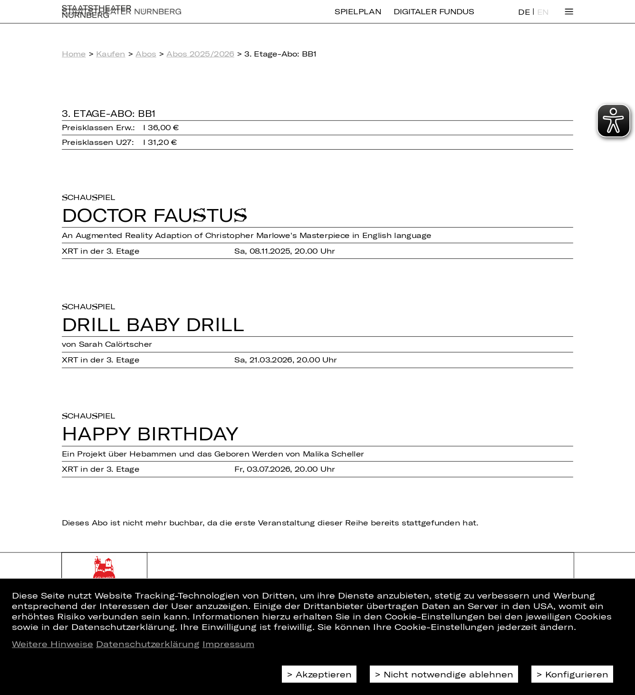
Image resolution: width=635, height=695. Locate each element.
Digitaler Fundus (434, 18)
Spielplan (358, 18)
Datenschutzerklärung (148, 643)
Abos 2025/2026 (200, 53)
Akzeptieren (324, 674)
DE (523, 19)
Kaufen (110, 53)
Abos (145, 53)
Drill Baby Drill (153, 324)
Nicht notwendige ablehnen (448, 674)
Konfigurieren (576, 674)
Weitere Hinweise (52, 643)
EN (542, 19)
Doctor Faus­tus (154, 214)
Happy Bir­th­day (150, 433)
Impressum (228, 643)
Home (74, 53)
